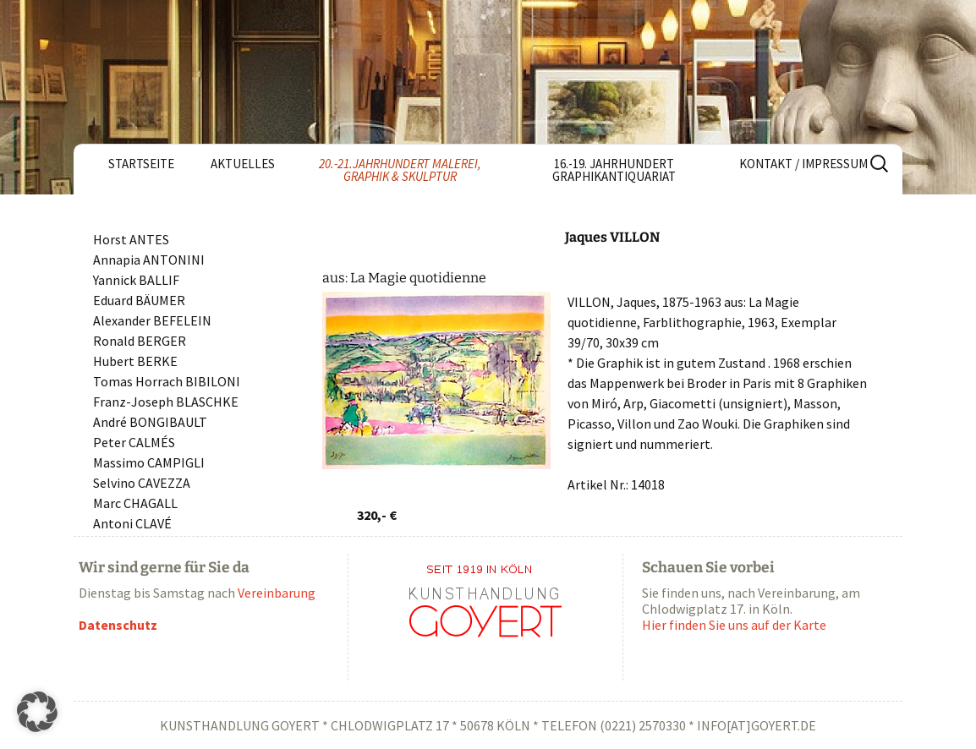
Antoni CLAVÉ (132, 523)
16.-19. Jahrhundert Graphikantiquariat (614, 170)
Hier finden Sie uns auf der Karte (734, 624)
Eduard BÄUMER (139, 300)
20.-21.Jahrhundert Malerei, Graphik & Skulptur (400, 170)
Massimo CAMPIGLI (149, 462)
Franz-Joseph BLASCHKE (166, 401)
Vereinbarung (276, 592)
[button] (37, 712)
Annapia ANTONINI (149, 259)
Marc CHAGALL (135, 503)
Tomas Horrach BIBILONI (166, 381)
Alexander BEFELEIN (152, 320)
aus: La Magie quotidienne (404, 278)
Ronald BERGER (139, 340)
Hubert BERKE (135, 361)
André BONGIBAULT (150, 421)
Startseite (141, 164)
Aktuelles (243, 164)
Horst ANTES (131, 239)
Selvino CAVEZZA (141, 482)
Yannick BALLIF (136, 279)
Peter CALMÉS (134, 442)
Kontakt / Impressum (803, 164)
